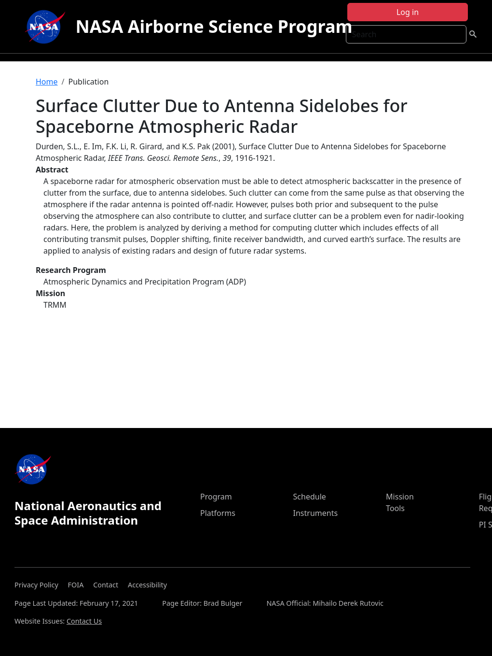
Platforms (217, 513)
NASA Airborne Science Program (213, 26)
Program (216, 496)
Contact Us (84, 621)
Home (47, 81)
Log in (407, 12)
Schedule (309, 496)
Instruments (315, 513)
